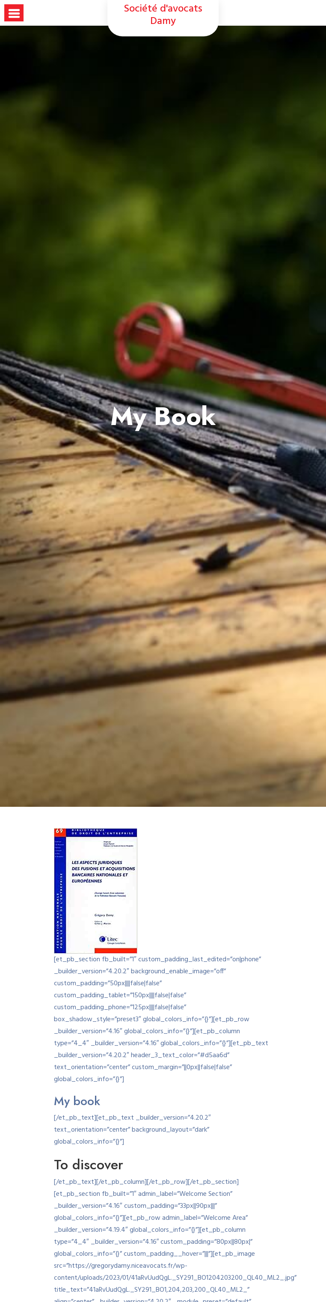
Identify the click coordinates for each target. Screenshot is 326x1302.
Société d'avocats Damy (163, 15)
